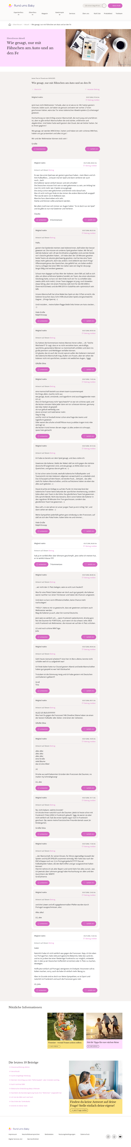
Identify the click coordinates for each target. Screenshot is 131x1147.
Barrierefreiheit (33, 1139)
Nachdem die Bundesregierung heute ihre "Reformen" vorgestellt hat (36, 1093)
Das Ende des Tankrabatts (20, 1101)
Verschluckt (15, 1071)
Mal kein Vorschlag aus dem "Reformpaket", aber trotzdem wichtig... (35, 1080)
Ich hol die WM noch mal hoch (22, 1097)
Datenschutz (85, 1134)
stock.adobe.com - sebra (123, 64)
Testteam (119, 13)
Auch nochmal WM (18, 1084)
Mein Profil (116, 6)
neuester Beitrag (93, 89)
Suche (104, 6)
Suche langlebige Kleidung (20, 1076)
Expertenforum (18, 13)
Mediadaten (49, 1134)
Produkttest (108, 13)
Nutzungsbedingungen (67, 1134)
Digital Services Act (15, 1139)
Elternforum (32, 13)
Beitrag (51, 170)
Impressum (13, 1134)
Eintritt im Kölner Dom (19, 1106)
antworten (42, 220)
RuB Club (97, 13)
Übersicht (37, 89)
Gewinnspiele (59, 13)
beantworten (41, 149)
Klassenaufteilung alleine (20, 1067)
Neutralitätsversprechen (31, 1134)
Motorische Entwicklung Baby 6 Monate (25, 1089)
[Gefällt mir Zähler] (92, 149)
